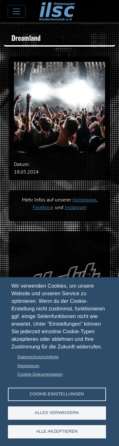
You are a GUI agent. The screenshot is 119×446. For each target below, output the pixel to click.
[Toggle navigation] (16, 11)
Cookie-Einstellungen (57, 394)
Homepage (84, 199)
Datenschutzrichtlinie (38, 356)
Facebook (43, 207)
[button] (59, 107)
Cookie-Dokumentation (40, 374)
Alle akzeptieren (57, 431)
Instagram (76, 207)
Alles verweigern (57, 412)
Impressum (28, 365)
